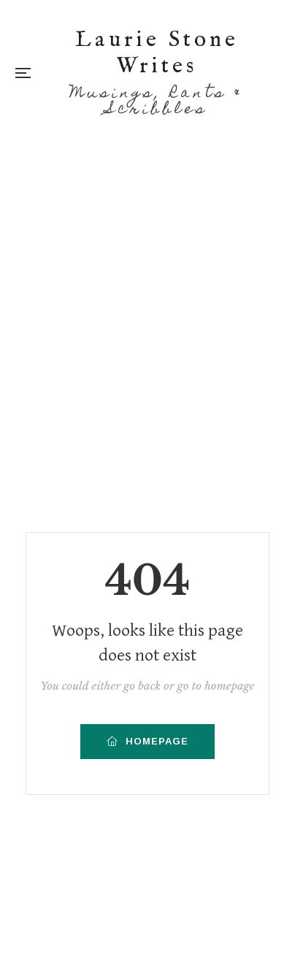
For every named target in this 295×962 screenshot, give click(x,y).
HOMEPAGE (147, 741)
